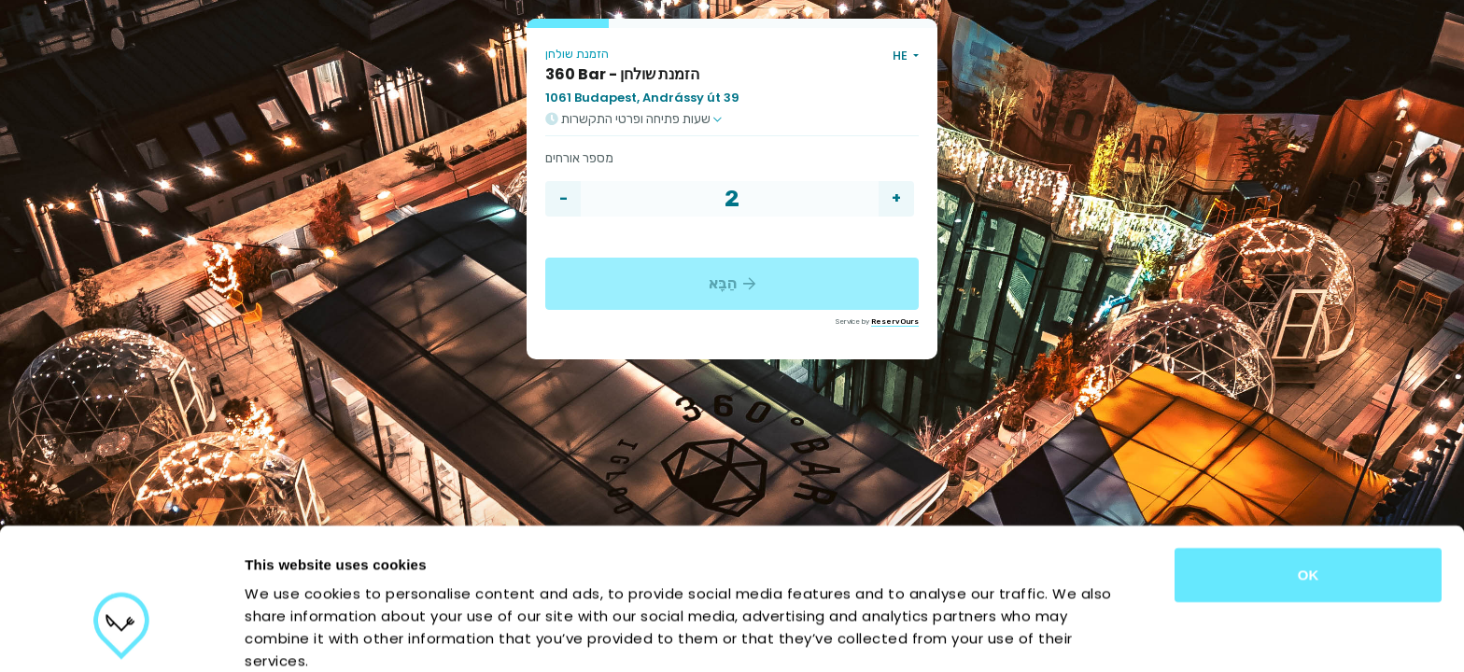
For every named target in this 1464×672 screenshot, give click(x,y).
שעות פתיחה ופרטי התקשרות (633, 119)
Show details (979, 635)
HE (901, 55)
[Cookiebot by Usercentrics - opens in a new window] (121, 636)
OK (1308, 466)
